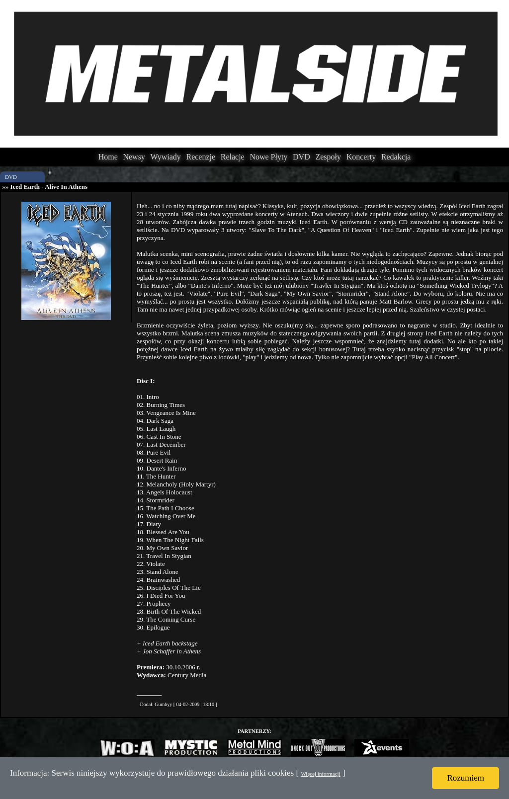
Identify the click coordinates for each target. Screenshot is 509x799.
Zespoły (328, 157)
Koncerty (361, 157)
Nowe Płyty (268, 157)
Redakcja (396, 157)
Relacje (233, 157)
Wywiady (166, 157)
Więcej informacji (320, 774)
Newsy (134, 157)
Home (108, 157)
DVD (301, 157)
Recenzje (200, 157)
